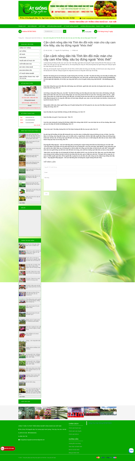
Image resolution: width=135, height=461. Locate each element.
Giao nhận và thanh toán (75, 446)
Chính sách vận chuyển (75, 431)
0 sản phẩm (86, 31)
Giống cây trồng (29, 48)
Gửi (46, 193)
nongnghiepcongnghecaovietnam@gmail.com (32, 439)
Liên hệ (108, 26)
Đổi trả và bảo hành (74, 449)
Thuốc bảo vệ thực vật (27, 60)
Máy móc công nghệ (29, 67)
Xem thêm (22, 203)
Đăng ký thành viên (74, 452)
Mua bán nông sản (29, 70)
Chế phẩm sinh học (29, 64)
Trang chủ (22, 26)
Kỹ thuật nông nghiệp (71, 26)
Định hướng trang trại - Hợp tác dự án (29, 77)
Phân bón (29, 57)
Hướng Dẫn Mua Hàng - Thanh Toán (92, 26)
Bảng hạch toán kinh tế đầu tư (34, 38)
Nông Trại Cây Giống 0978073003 (100, 423)
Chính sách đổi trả (74, 434)
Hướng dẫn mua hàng (75, 443)
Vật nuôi (29, 54)
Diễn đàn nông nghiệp (54, 26)
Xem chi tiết (37, 125)
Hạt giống (29, 51)
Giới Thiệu (42, 26)
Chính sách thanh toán (75, 428)
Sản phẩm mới (32, 26)
